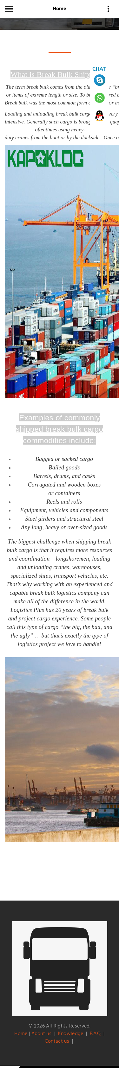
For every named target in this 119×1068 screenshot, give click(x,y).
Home (20, 1034)
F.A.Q (95, 1034)
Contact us (57, 1041)
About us (41, 1034)
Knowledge (70, 1034)
